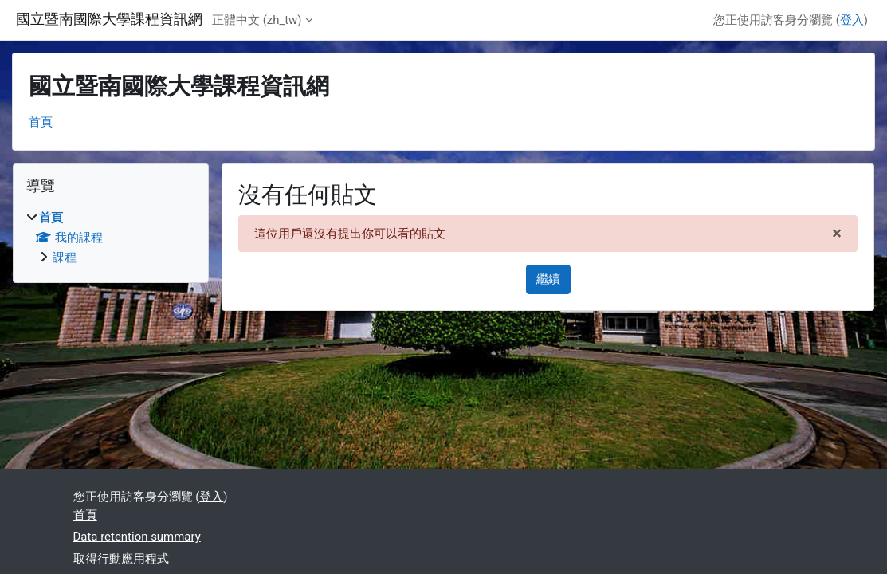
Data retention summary (137, 536)
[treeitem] (110, 238)
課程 (65, 257)
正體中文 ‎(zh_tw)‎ (257, 20)
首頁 (41, 122)
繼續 (548, 279)
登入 (852, 20)
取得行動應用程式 (121, 559)
